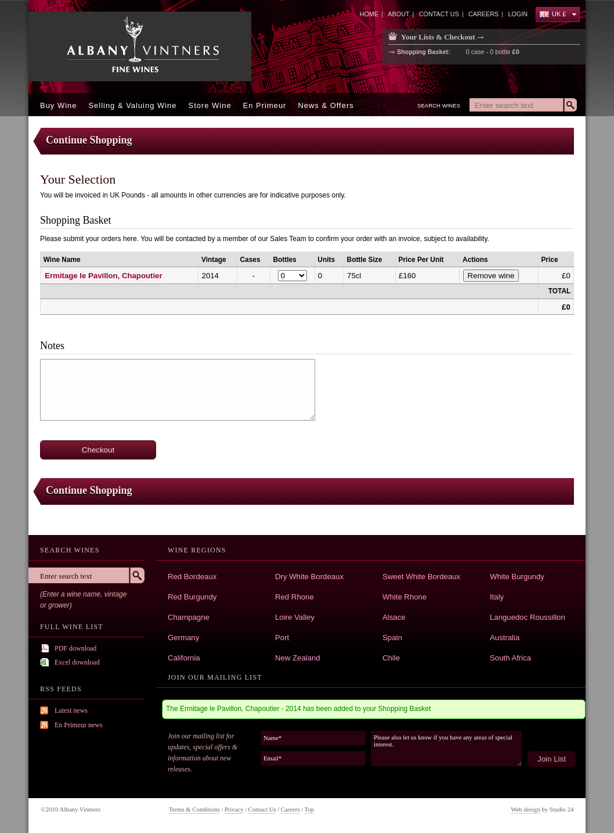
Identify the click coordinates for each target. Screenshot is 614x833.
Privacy (234, 809)
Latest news (71, 710)
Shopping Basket (75, 220)
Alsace (394, 617)
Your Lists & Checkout (438, 37)
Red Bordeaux (192, 576)
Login (518, 13)
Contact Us (262, 809)
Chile (391, 658)
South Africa (510, 658)
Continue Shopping (89, 140)
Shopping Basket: (423, 52)
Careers (290, 809)
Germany (183, 637)
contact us (439, 13)
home (369, 13)
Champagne (189, 617)
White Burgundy (517, 576)
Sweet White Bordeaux (421, 576)
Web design (525, 809)
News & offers (325, 105)
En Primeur (265, 105)
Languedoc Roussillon (527, 617)
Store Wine (210, 105)
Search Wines (438, 105)
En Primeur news (79, 725)
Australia (504, 637)
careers (483, 13)
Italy (497, 597)
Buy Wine (58, 105)
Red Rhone (294, 597)
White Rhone (404, 597)
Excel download (77, 662)
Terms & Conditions (194, 809)
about (398, 13)
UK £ (553, 13)
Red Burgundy (192, 597)
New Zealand (297, 658)
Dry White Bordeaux (309, 576)
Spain (392, 637)
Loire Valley (295, 617)
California (184, 658)
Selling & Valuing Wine (132, 105)
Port (282, 637)
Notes (52, 345)
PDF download (75, 648)
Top (309, 809)
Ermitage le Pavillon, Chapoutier (103, 275)
